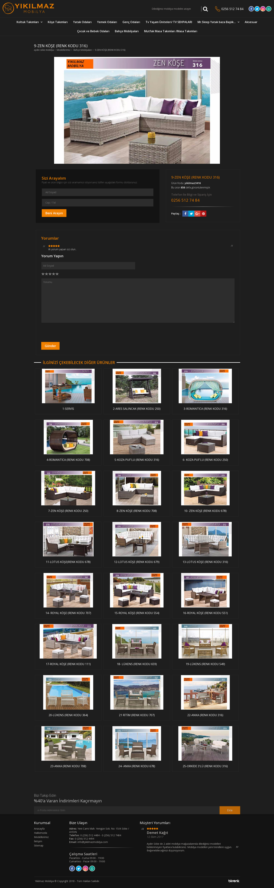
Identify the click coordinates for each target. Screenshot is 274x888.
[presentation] (68, 332)
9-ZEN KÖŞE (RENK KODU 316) (110, 49)
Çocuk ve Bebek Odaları (93, 31)
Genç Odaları (131, 22)
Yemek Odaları (107, 22)
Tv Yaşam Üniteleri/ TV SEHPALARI (169, 22)
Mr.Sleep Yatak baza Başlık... (217, 22)
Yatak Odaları (82, 22)
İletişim (38, 841)
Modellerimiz (63, 49)
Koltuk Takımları (28, 22)
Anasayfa (39, 828)
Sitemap (38, 845)
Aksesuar (251, 22)
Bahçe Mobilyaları (127, 31)
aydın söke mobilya (44, 49)
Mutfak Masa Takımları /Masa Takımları (170, 31)
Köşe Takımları (58, 22)
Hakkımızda (40, 832)
